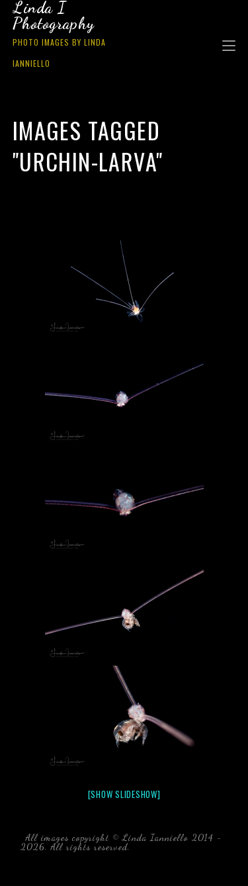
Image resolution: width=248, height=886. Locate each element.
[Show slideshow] (124, 794)
